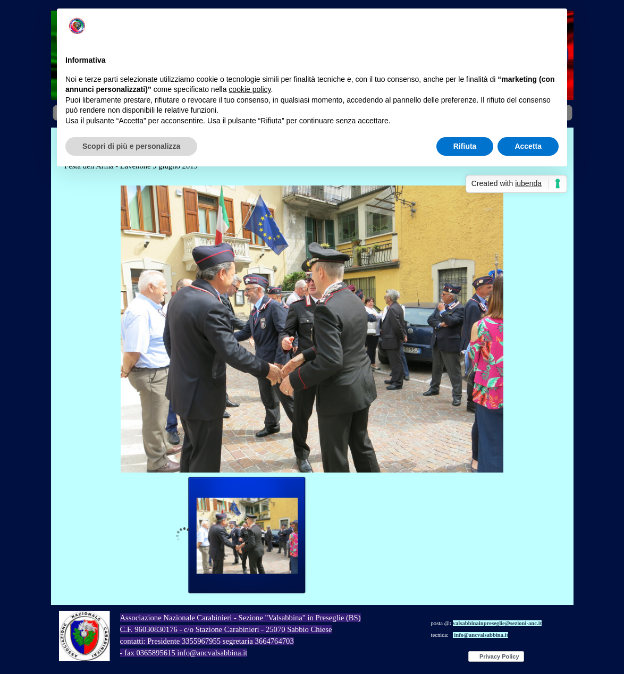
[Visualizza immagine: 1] (247, 536)
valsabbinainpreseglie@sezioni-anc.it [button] (497, 623)
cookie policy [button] (250, 89)
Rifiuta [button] (465, 146)
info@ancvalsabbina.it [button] (481, 635)
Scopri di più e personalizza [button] (131, 146)
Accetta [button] (528, 146)
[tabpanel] (501, 628)
